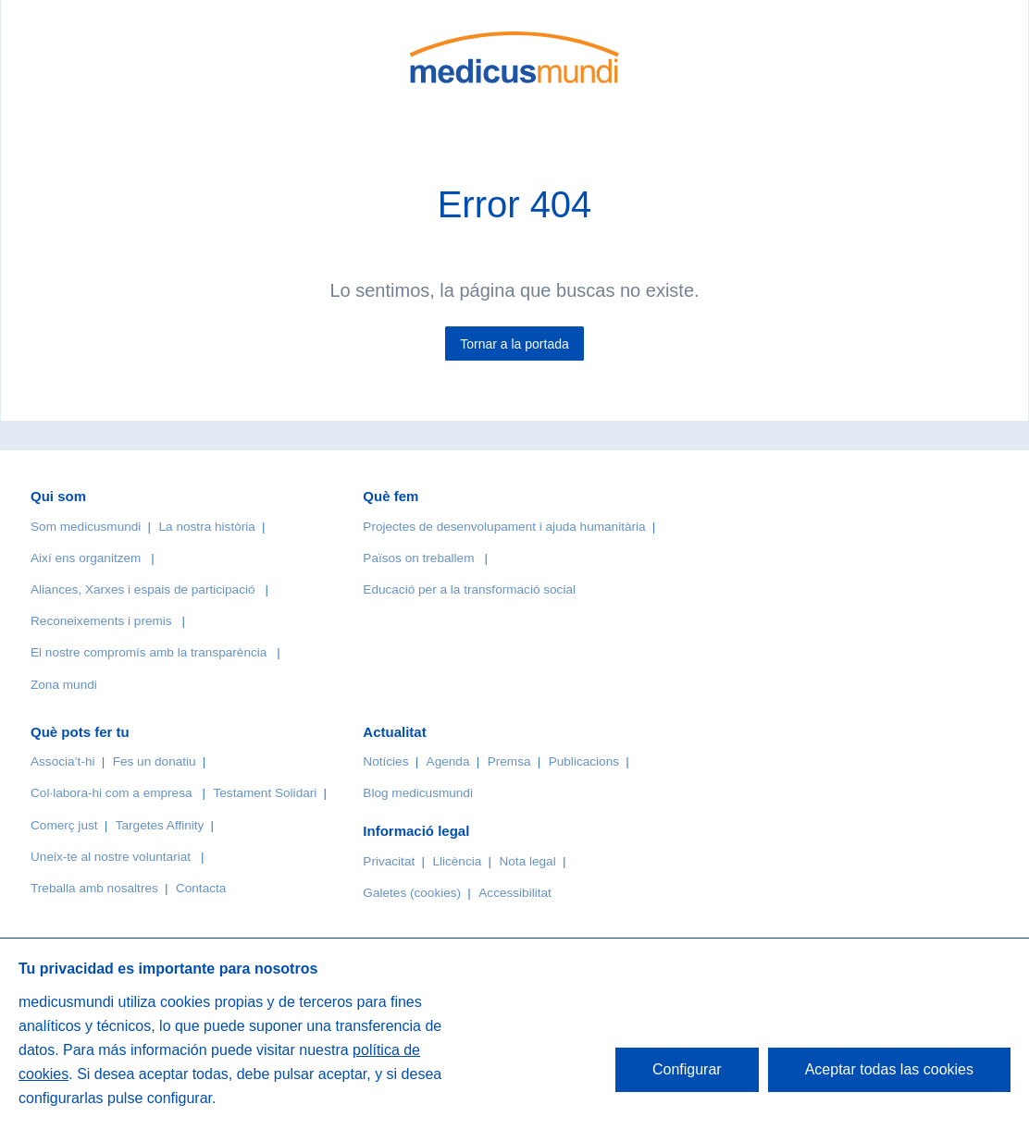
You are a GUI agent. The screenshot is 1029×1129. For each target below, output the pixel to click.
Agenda (448, 761)
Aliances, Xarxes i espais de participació (143, 589)
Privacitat (389, 861)
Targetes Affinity (160, 825)
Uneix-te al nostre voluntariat (111, 857)
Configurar (687, 1069)
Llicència (456, 861)
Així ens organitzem (86, 558)
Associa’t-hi (63, 761)
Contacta (201, 888)
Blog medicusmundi (418, 793)
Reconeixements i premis (101, 621)
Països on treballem (420, 558)
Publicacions (584, 761)
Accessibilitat (516, 893)
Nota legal (527, 861)
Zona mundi (64, 685)
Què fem (390, 496)
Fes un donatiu (154, 761)
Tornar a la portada (514, 344)
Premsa (509, 761)
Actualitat (394, 732)
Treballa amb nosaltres (94, 888)
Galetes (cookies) (412, 893)
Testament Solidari (264, 793)
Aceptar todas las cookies (889, 1069)
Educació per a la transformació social (469, 589)
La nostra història (207, 527)
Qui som (58, 496)
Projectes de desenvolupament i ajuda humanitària (504, 527)
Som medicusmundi (86, 527)
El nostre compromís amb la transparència (149, 652)
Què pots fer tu (80, 732)
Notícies (385, 761)
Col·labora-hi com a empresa (111, 793)
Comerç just (64, 825)
